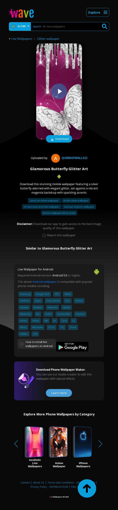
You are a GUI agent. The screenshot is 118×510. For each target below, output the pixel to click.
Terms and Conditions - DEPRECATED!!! (71, 482)
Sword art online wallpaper (44, 200)
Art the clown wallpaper (75, 200)
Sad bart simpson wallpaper (79, 206)
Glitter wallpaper (48, 39)
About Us (38, 482)
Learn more (59, 393)
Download (59, 139)
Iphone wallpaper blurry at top (59, 213)
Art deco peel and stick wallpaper (42, 206)
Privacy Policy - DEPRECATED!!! (49, 486)
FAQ (73, 486)
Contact (25, 482)
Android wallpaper (44, 282)
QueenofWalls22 (68, 158)
